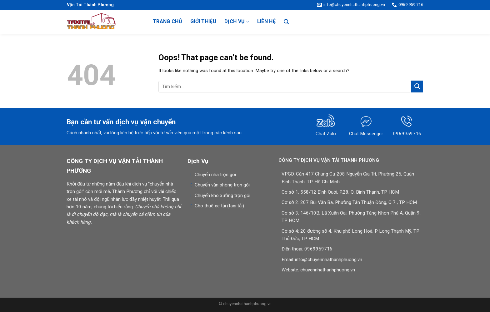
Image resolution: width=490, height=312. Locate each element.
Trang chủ (167, 21)
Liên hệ (266, 21)
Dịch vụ (236, 21)
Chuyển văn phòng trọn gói (222, 185)
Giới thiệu (203, 21)
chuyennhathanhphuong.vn (327, 270)
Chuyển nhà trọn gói (215, 174)
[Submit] (417, 86)
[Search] (286, 22)
